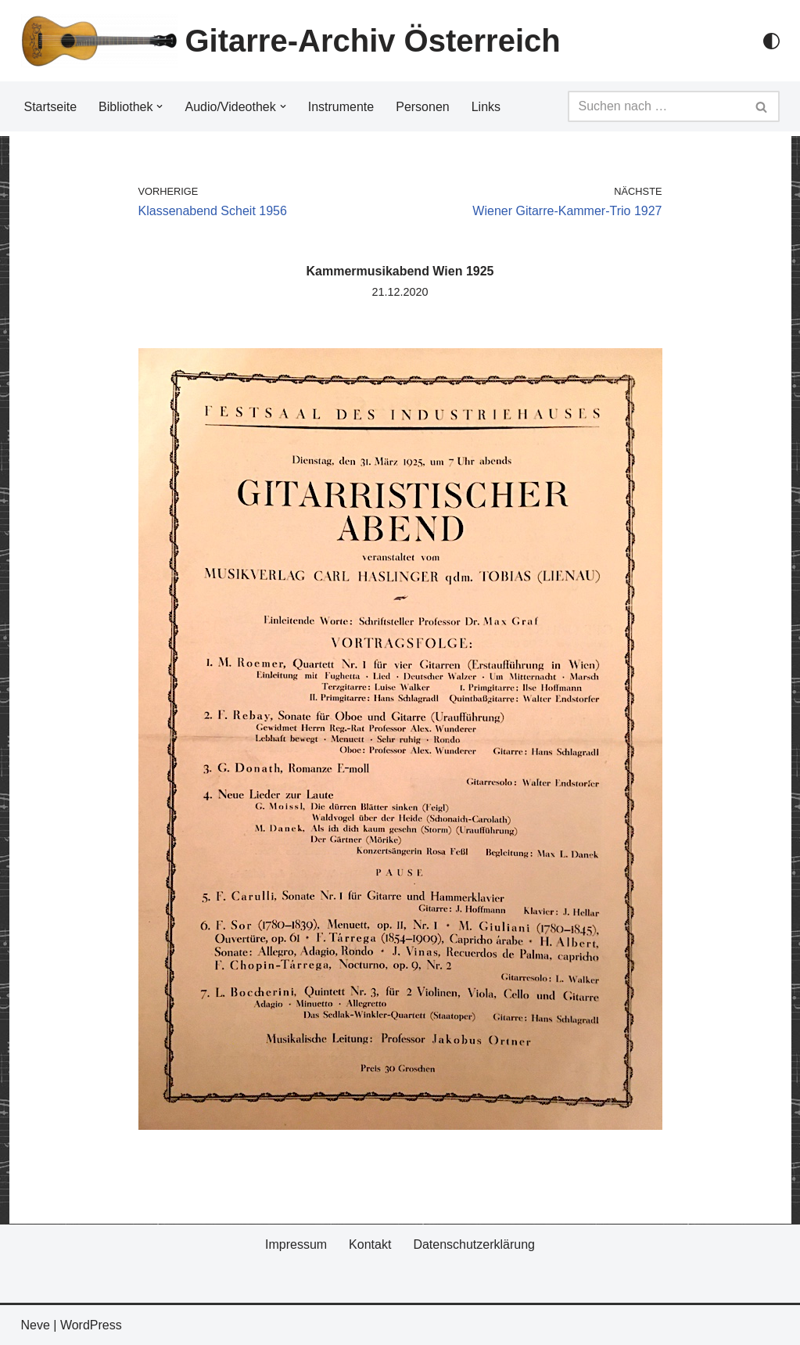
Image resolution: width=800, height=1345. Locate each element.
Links (486, 106)
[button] (159, 106)
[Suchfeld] (656, 106)
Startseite (50, 106)
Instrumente (341, 106)
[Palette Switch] (771, 41)
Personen (423, 106)
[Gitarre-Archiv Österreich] (291, 40)
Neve (35, 1325)
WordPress (91, 1325)
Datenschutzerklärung (474, 1244)
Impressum (296, 1244)
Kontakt (370, 1244)
